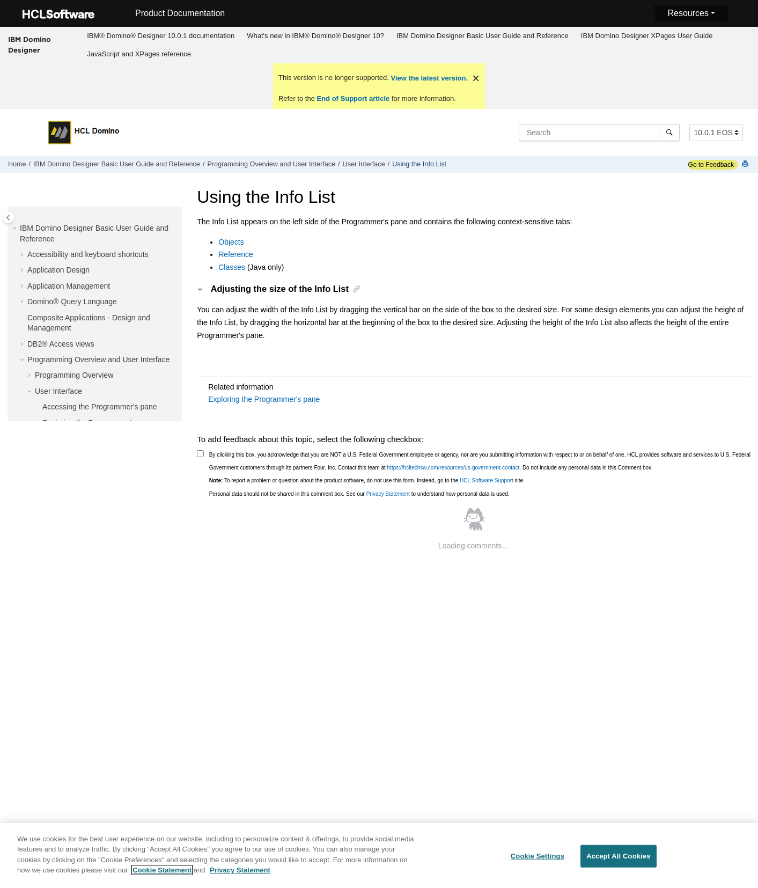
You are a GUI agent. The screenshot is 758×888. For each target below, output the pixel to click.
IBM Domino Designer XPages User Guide (647, 36)
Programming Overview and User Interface (271, 164)
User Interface (364, 164)
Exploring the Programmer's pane (264, 399)
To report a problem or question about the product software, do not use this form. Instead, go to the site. (367, 480)
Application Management (68, 286)
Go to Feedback (711, 164)
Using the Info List (419, 164)
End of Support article (353, 98)
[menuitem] (161, 36)
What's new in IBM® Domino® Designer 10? (315, 36)
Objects (231, 242)
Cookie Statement (162, 873)
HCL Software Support (486, 480)
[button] (15, 228)
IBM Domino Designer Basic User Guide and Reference (482, 36)
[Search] (669, 132)
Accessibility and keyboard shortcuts (88, 254)
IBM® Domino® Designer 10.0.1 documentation (160, 36)
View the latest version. (428, 78)
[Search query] (599, 132)
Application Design (58, 270)
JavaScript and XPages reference (139, 54)
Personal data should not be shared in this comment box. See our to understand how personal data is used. (359, 494)
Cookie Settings (537, 859)
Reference (235, 254)
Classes (231, 267)
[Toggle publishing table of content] (8, 217)
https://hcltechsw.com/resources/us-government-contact (453, 468)
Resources (687, 13)
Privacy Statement (388, 494)
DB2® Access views (60, 344)
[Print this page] (746, 164)
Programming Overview (74, 375)
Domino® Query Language (72, 301)
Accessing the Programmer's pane (99, 406)
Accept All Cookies (618, 859)
